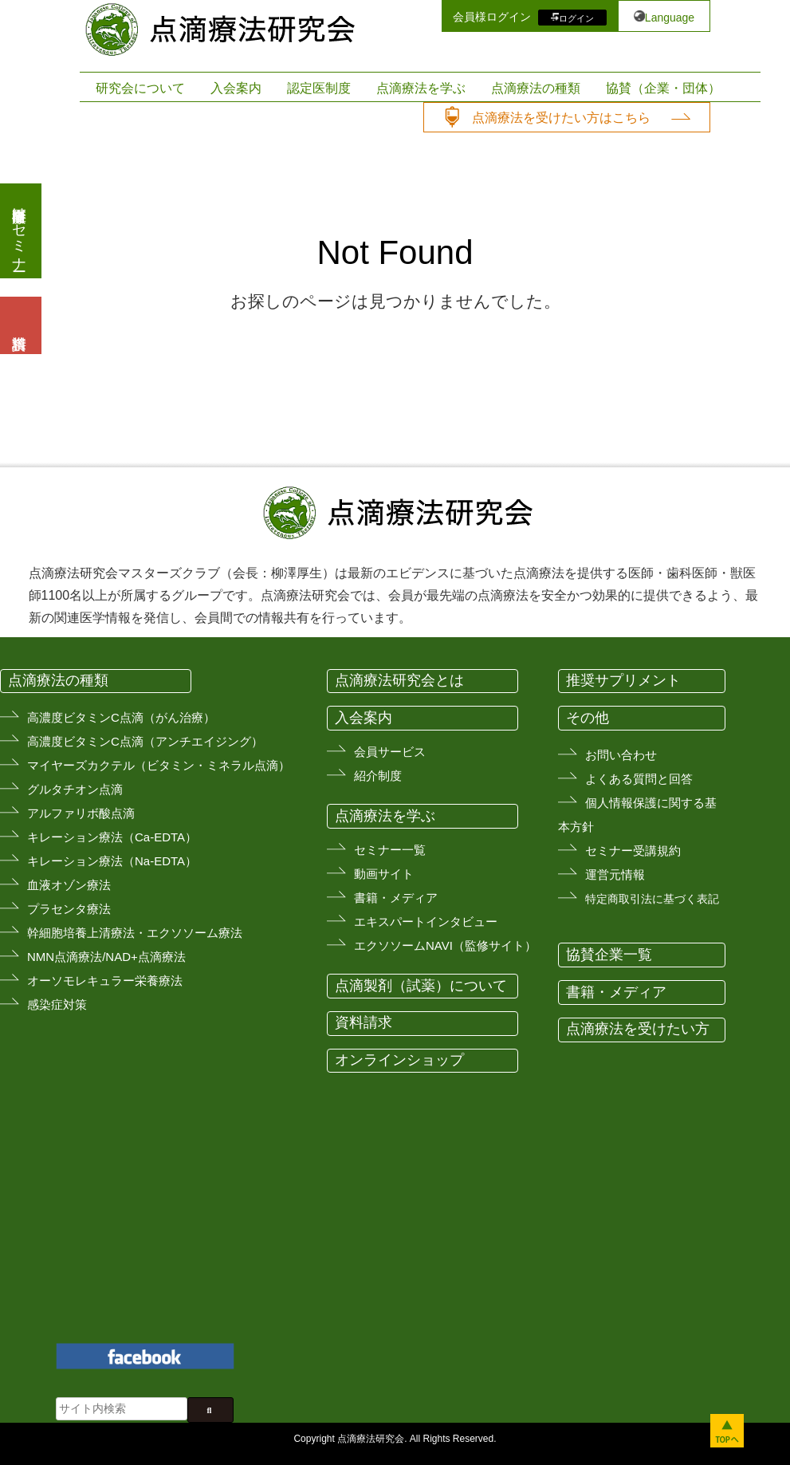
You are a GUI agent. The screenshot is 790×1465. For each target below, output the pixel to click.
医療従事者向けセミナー (19, 231)
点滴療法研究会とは (399, 680)
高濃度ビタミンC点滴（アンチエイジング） (145, 741)
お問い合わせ (621, 755)
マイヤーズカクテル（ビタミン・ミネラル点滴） (158, 765)
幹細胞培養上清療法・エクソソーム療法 (134, 932)
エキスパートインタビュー (425, 921)
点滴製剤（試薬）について (421, 986)
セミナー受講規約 (633, 850)
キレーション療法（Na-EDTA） (112, 861)
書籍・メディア (396, 897)
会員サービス (390, 751)
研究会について (140, 88)
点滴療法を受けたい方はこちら (561, 117)
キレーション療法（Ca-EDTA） (112, 837)
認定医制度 (319, 88)
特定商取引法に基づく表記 (652, 898)
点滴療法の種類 (535, 88)
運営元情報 (615, 874)
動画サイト (384, 873)
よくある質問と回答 (639, 779)
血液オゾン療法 (69, 885)
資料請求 (363, 1022)
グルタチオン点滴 (75, 789)
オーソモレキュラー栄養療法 (105, 980)
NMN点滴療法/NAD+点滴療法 (106, 956)
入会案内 (235, 88)
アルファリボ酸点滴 (81, 813)
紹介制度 (378, 775)
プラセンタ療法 (69, 909)
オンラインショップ (399, 1060)
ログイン (576, 17)
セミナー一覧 (390, 850)
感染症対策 (57, 1004)
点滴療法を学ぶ (421, 88)
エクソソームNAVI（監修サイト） (445, 945)
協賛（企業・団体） (663, 88)
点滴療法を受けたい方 (637, 1029)
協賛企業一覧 (609, 955)
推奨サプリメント (623, 680)
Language (669, 17)
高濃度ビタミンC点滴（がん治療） (121, 717)
